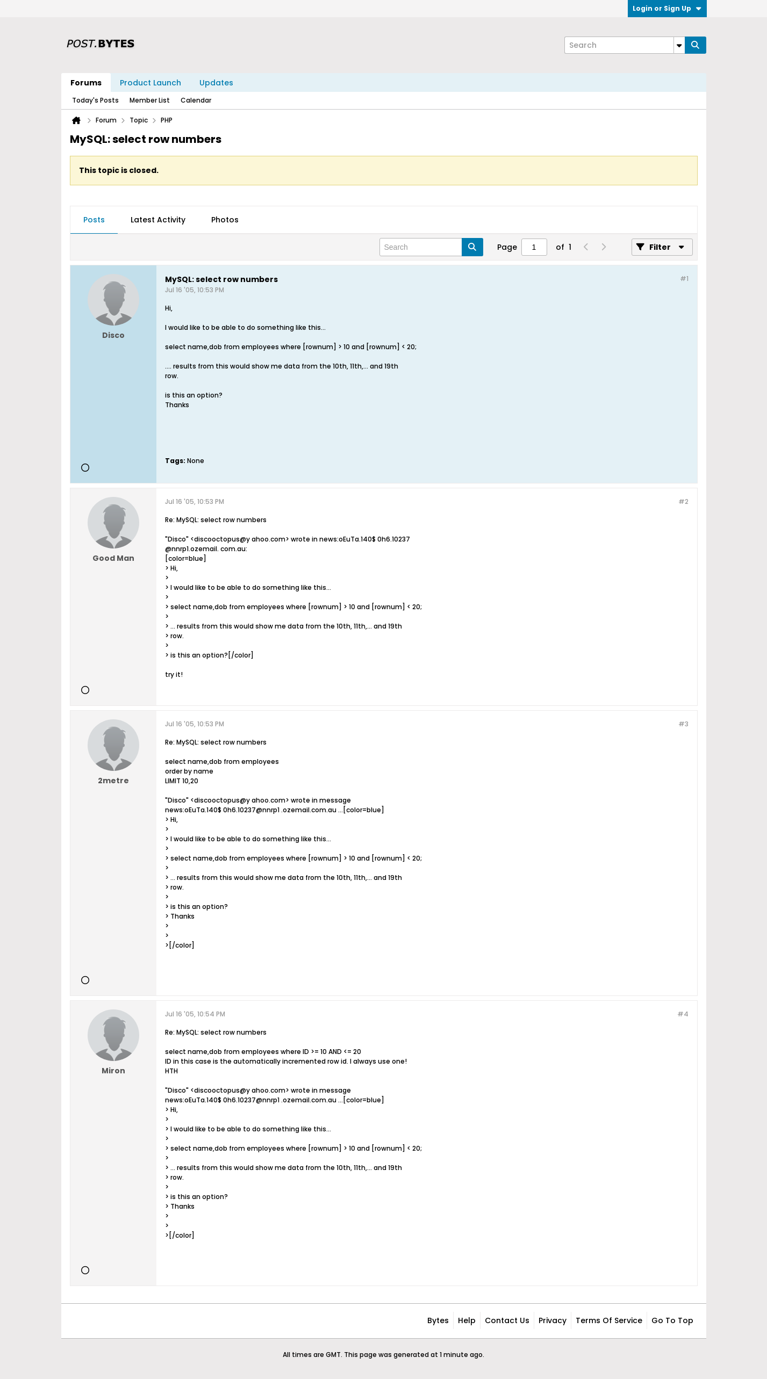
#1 (684, 278)
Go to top (672, 1320)
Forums (86, 82)
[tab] (94, 220)
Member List (150, 100)
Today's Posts (95, 100)
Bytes (438, 1320)
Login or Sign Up (667, 8)
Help (467, 1320)
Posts (94, 219)
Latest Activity (158, 219)
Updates (216, 82)
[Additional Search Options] (679, 45)
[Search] (624, 45)
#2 (683, 501)
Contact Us (507, 1320)
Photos (225, 219)
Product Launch (150, 82)
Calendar (196, 100)
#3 (683, 723)
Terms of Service (609, 1320)
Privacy (553, 1320)
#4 (683, 1014)
